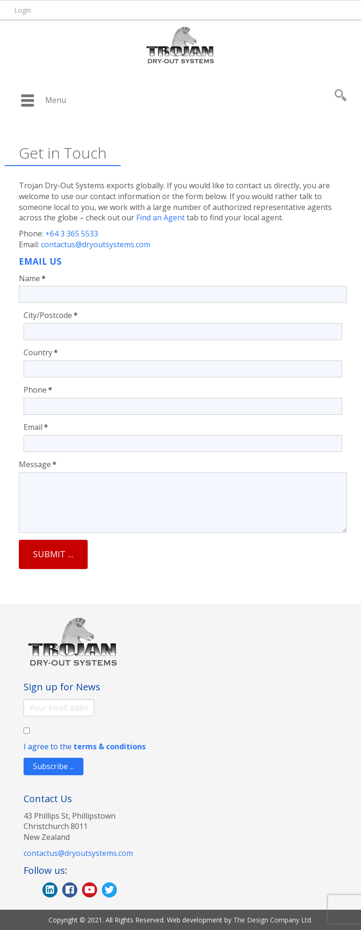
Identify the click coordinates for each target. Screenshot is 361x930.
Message (38, 464)
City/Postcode (51, 315)
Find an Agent (160, 217)
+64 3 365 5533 (71, 233)
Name (32, 278)
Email (36, 427)
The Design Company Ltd (272, 919)
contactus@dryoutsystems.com (95, 244)
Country (41, 352)
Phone (38, 390)
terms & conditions (110, 746)
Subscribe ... (53, 766)
